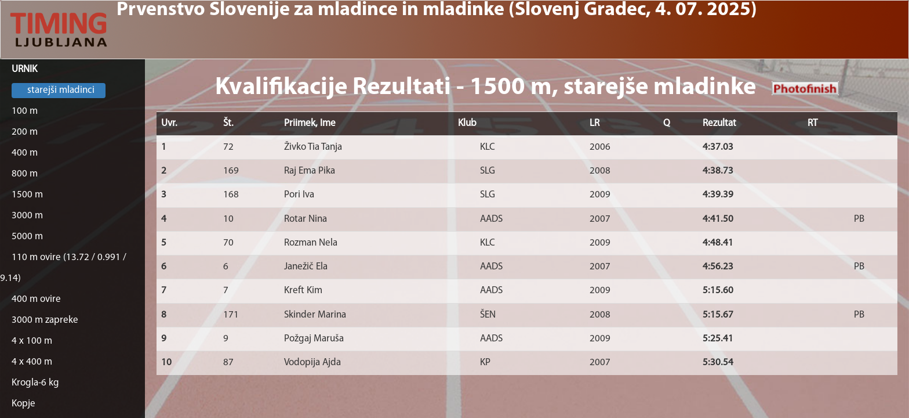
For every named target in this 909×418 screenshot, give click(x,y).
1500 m (27, 195)
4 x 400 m (32, 362)
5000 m (27, 237)
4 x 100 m (32, 341)
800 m (25, 174)
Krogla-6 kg (35, 383)
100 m (25, 111)
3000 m (27, 216)
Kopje (23, 404)
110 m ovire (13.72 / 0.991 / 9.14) (63, 268)
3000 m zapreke (45, 320)
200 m (25, 132)
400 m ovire (36, 299)
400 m (25, 153)
